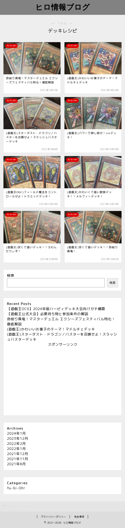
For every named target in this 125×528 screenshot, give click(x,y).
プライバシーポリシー (53, 516)
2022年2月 (16, 443)
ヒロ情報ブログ (62, 7)
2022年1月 (16, 448)
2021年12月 (17, 453)
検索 (10, 275)
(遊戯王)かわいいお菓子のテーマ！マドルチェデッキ (51, 329)
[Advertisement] (62, 379)
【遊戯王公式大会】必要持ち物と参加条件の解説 (47, 313)
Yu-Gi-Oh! (16, 488)
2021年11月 (17, 458)
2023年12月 (17, 438)
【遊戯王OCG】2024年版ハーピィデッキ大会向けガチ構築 (56, 308)
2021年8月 (16, 464)
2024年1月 (16, 433)
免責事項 (79, 516)
